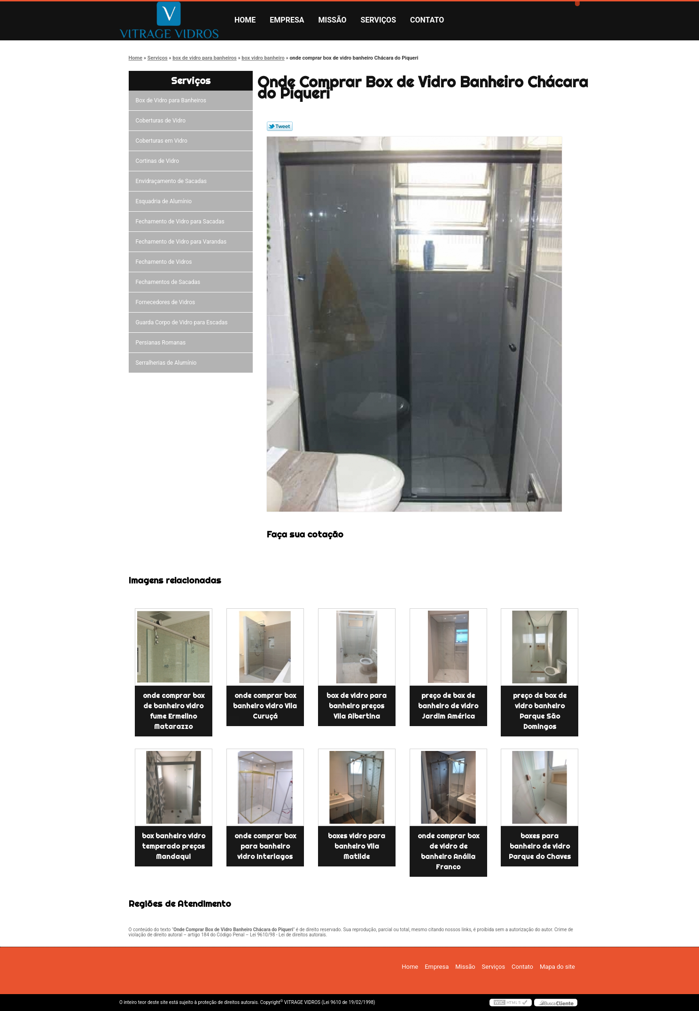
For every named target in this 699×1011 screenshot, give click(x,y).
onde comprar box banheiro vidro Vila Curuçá (265, 705)
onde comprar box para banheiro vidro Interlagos (265, 846)
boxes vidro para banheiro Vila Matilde (356, 846)
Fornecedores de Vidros (167, 302)
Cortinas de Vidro (159, 161)
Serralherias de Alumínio (168, 363)
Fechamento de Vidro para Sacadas (181, 221)
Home (245, 19)
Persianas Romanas (162, 342)
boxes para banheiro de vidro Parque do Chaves (540, 846)
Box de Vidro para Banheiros (172, 100)
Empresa (287, 19)
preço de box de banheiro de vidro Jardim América (448, 705)
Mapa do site (557, 966)
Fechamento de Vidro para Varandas (183, 241)
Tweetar (280, 126)
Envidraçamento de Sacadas (173, 181)
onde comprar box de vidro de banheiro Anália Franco (448, 851)
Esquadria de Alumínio (165, 201)
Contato (427, 19)
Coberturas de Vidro (162, 120)
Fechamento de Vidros (165, 262)
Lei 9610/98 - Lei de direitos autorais (288, 934)
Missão (332, 19)
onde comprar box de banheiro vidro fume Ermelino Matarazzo (173, 711)
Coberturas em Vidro (163, 141)
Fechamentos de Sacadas (169, 282)
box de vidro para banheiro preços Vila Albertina (356, 705)
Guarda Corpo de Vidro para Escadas (183, 322)
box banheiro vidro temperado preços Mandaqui (173, 846)
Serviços (378, 19)
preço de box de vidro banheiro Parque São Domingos (540, 711)
